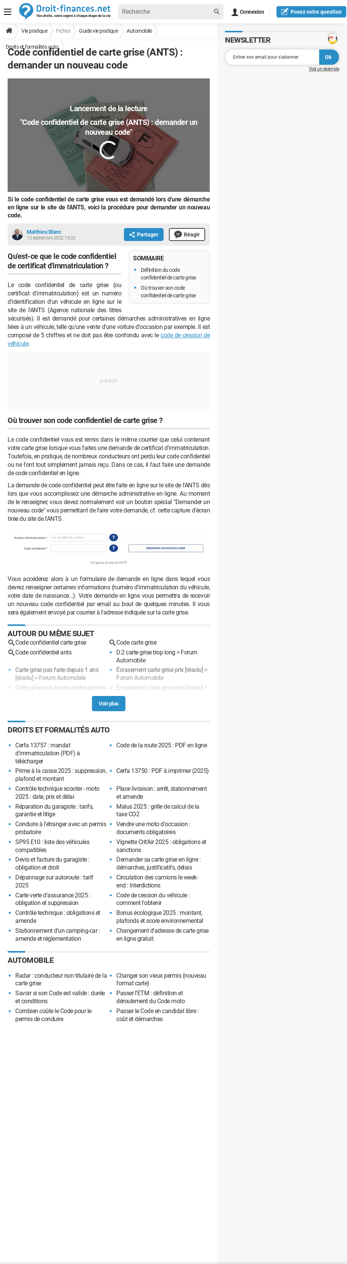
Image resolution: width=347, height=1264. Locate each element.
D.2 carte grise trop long (145, 652)
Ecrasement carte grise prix (150, 687)
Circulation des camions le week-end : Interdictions (157, 881)
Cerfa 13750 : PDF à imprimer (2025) (162, 770)
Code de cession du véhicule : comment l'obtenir (153, 899)
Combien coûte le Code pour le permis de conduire (53, 1015)
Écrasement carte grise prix (150, 669)
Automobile (139, 31)
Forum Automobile (62, 677)
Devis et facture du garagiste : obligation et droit (52, 863)
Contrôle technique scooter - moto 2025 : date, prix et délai (57, 792)
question (311, 11)
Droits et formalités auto (32, 47)
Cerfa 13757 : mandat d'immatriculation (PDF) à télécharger (47, 753)
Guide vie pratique (98, 31)
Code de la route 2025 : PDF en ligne (161, 745)
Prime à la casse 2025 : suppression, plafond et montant (60, 774)
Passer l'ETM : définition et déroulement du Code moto (150, 997)
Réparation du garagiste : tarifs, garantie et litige (54, 810)
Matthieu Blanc (44, 232)
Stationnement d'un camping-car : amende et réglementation (57, 934)
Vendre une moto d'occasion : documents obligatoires (153, 828)
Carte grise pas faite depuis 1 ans (56, 669)
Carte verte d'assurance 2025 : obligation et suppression (52, 899)
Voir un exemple (324, 69)
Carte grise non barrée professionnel (60, 687)
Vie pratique (34, 31)
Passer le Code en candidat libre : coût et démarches (157, 1015)
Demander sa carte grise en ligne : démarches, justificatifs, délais (158, 863)
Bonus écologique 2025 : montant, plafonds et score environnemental (159, 916)
